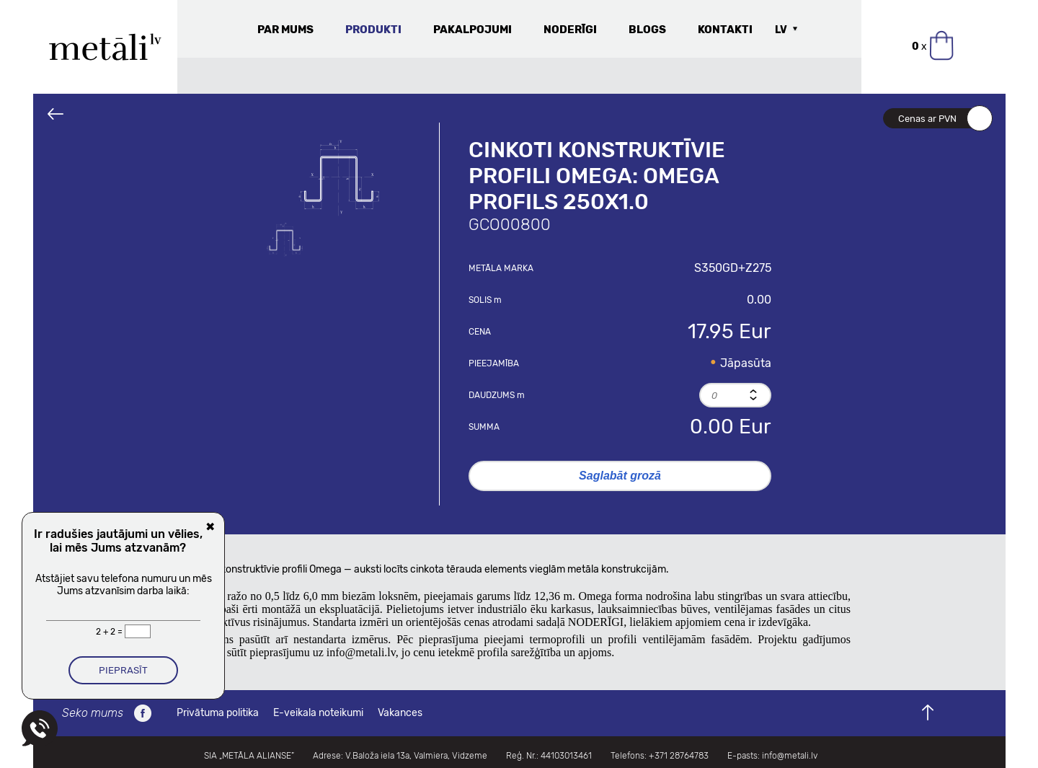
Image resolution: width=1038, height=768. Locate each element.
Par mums (285, 29)
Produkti (373, 29)
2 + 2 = (110, 632)
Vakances (400, 713)
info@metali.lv (789, 756)
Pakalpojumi (472, 29)
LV (781, 30)
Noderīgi (570, 29)
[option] (338, 177)
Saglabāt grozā (620, 475)
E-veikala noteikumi (318, 713)
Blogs (647, 29)
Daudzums (497, 395)
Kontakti (725, 29)
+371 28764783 (679, 756)
